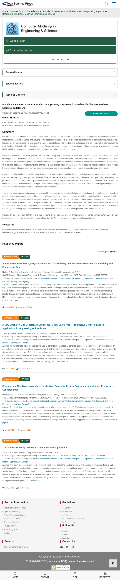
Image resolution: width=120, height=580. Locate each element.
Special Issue (34, 11)
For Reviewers (67, 511)
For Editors (66, 508)
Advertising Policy (11, 529)
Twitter (64, 535)
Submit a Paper (15, 41)
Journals (14, 11)
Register (105, 574)
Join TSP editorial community (16, 547)
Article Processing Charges (15, 515)
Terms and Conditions (13, 522)
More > (18, 300)
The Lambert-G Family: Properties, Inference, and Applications (34, 447)
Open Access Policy (12, 511)
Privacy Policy (9, 526)
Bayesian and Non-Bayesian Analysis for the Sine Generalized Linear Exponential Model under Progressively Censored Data (59, 388)
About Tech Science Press (15, 508)
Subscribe (65, 538)
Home (5, 11)
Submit (45, 574)
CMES (23, 11)
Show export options (108, 251)
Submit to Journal (101, 114)
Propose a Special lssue (19, 50)
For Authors (66, 515)
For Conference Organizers (72, 519)
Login (75, 574)
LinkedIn (64, 531)
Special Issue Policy (12, 519)
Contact (7, 533)
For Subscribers (68, 522)
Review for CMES (60, 59)
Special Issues (14, 83)
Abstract (5, 285)
